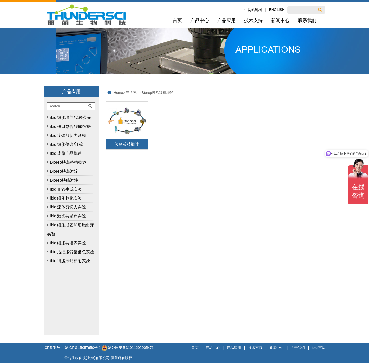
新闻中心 (276, 348)
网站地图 (255, 10)
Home (118, 93)
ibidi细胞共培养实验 (68, 243)
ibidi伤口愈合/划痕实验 (70, 126)
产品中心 (213, 348)
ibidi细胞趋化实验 (66, 198)
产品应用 (132, 93)
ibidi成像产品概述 (66, 153)
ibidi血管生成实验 (66, 189)
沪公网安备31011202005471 (128, 348)
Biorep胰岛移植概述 (68, 162)
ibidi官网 (318, 348)
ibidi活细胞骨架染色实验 (72, 252)
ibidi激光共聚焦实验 (68, 216)
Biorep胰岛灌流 (64, 171)
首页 (195, 348)
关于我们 (298, 348)
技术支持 (255, 348)
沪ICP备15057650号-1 (83, 348)
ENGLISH (277, 10)
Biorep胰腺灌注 (64, 180)
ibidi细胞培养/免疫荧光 (70, 117)
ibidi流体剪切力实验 (68, 207)
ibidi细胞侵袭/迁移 (66, 144)
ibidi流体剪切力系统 (68, 135)
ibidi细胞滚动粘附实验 (70, 261)
